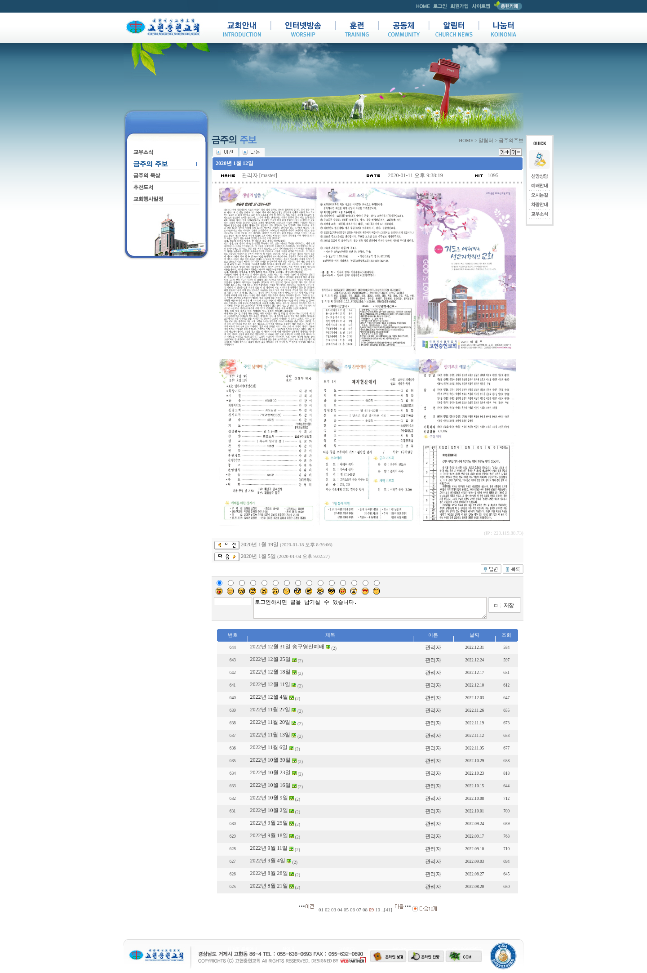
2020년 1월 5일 (258, 556)
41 (388, 909)
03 (333, 909)
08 (365, 909)
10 (377, 909)
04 (339, 909)
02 (327, 909)
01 (321, 909)
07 (358, 909)
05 (346, 909)
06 (352, 909)
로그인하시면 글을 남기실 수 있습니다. (370, 608)
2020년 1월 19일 (260, 544)
